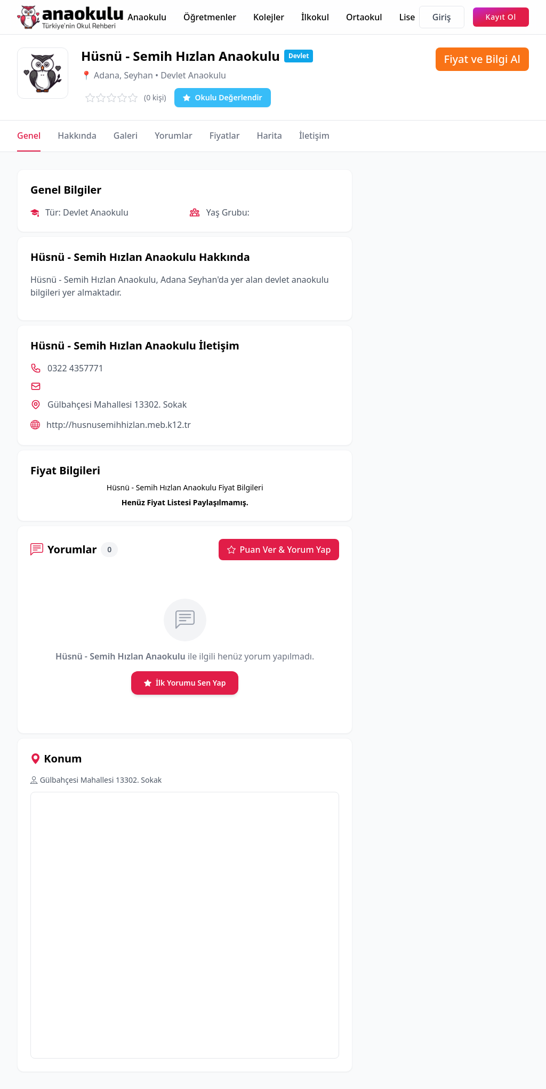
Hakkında (77, 135)
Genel (29, 135)
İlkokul (315, 17)
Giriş (441, 17)
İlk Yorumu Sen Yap (185, 683)
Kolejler (268, 17)
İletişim (314, 135)
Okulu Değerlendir (222, 97)
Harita (269, 135)
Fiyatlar (225, 135)
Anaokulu (146, 17)
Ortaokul (364, 17)
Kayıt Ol (501, 17)
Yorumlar (173, 135)
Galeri (126, 135)
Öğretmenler (209, 17)
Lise (407, 17)
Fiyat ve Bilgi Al (482, 59)
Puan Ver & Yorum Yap (279, 549)
